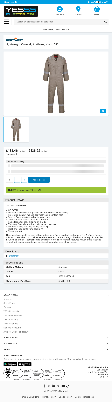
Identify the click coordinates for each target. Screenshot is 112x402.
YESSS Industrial (11, 311)
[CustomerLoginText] (60, 8)
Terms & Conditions (29, 397)
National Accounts (12, 328)
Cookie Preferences (84, 397)
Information (56, 343)
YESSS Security (11, 319)
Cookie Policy (65, 397)
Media (56, 349)
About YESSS (56, 295)
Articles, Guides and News (16, 332)
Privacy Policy (49, 397)
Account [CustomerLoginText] (60, 14)
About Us (8, 299)
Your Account (56, 337)
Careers (7, 307)
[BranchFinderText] (78, 10)
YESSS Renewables (13, 315)
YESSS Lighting (11, 323)
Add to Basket (39, 180)
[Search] (105, 22)
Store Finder (9, 303)
